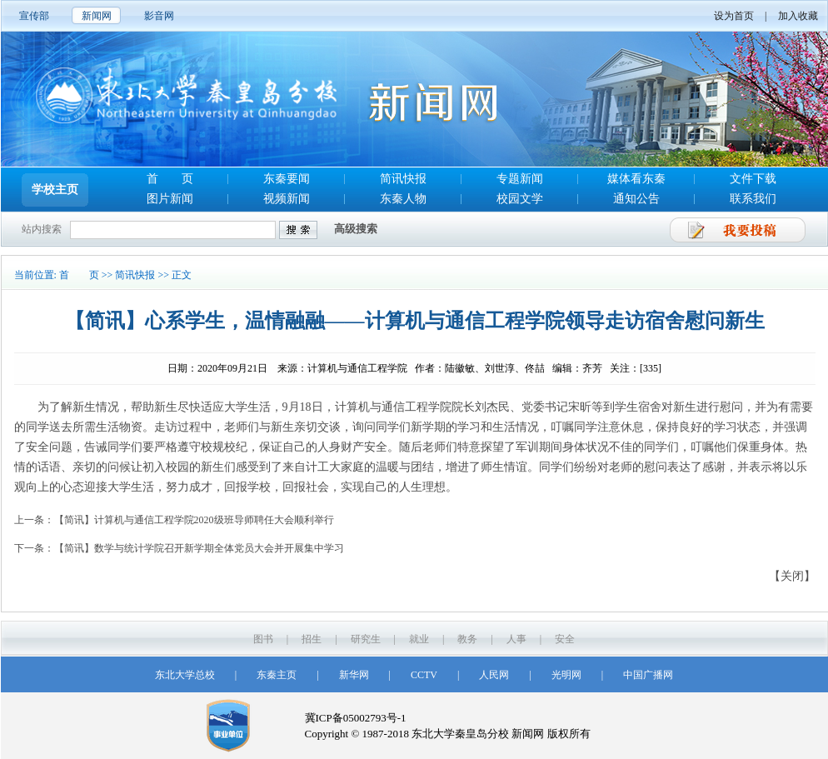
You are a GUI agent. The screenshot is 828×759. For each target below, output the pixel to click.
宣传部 (34, 16)
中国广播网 (648, 675)
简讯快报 (403, 178)
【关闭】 (792, 576)
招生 (312, 639)
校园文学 (519, 198)
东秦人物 (403, 198)
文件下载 (753, 178)
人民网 (494, 675)
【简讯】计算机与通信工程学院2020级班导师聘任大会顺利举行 (194, 520)
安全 (565, 639)
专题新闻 (519, 178)
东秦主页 (277, 675)
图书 (263, 639)
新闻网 (97, 16)
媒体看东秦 (636, 178)
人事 (516, 639)
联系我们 (753, 198)
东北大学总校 (185, 675)
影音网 (159, 16)
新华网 (354, 675)
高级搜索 (355, 228)
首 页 (170, 178)
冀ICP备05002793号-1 (356, 718)
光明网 (566, 675)
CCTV (424, 675)
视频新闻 (286, 198)
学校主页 (55, 189)
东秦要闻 (286, 178)
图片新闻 (170, 198)
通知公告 (636, 198)
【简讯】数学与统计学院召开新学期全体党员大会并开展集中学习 (199, 548)
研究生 (366, 639)
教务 (467, 639)
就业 (419, 639)
